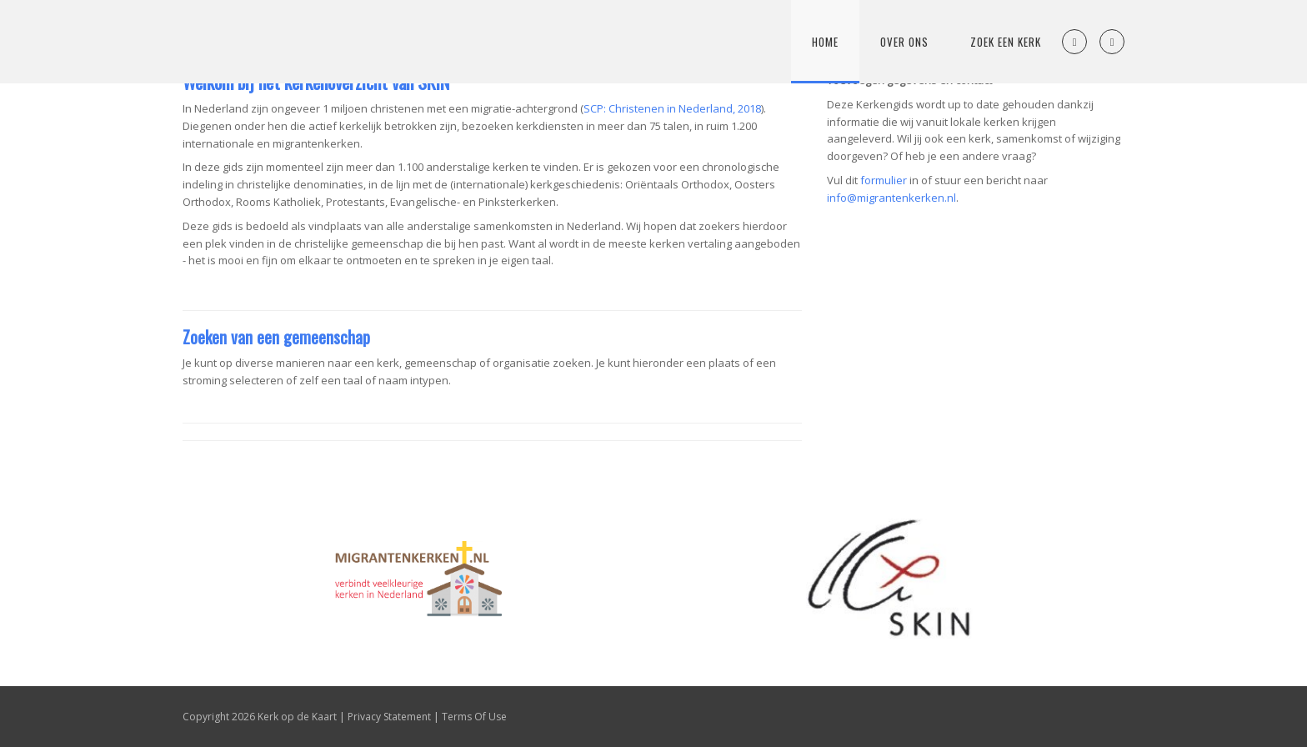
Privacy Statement (389, 716)
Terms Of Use (474, 716)
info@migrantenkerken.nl (891, 197)
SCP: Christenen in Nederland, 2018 (672, 108)
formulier (883, 180)
